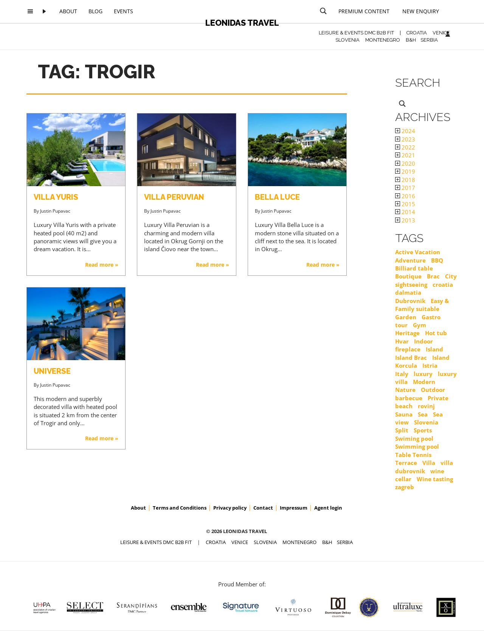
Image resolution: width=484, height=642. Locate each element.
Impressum (293, 507)
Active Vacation (417, 252)
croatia (443, 284)
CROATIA (416, 33)
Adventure (410, 260)
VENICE (441, 33)
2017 (405, 187)
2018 (405, 179)
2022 (405, 147)
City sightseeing (426, 280)
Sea (423, 414)
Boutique (408, 276)
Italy (401, 374)
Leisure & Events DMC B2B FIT (356, 33)
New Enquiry (420, 11)
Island (434, 349)
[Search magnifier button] (323, 11)
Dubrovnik (410, 301)
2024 (405, 131)
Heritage (407, 333)
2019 (405, 171)
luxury (423, 374)
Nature (405, 389)
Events (123, 11)
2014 (405, 212)
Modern (424, 382)
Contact (263, 507)
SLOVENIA (347, 40)
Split (401, 430)
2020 (405, 163)
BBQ (437, 260)
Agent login (328, 507)
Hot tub (436, 333)
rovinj (426, 406)
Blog (95, 11)
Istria (429, 365)
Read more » (101, 264)
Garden (405, 317)
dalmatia (408, 292)
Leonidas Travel (242, 23)
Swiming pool (414, 438)
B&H (411, 40)
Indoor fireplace (414, 345)
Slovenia (426, 422)
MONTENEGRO (382, 40)
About (68, 11)
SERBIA (429, 40)
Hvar (402, 341)
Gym (419, 325)
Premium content (363, 11)
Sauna (404, 414)
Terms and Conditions (179, 507)
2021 (405, 155)
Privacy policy (230, 507)
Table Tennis (413, 455)
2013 (405, 220)
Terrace (406, 462)
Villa (428, 462)
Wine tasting (435, 479)
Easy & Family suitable (422, 304)
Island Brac (411, 357)
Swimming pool (417, 446)
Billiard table (414, 268)
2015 (405, 204)
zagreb (404, 487)
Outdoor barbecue (420, 393)
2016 (405, 196)
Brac (433, 276)
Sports (423, 430)
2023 (405, 139)
